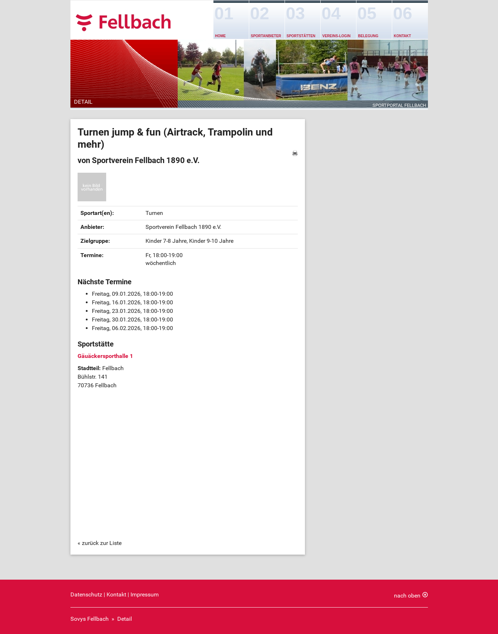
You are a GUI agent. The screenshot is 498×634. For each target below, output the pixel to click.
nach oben (407, 595)
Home (220, 36)
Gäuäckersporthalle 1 (105, 356)
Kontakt (402, 36)
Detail (124, 618)
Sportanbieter (266, 36)
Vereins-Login (336, 36)
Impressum (144, 594)
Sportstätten (301, 36)
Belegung (368, 36)
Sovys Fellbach (89, 618)
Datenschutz (86, 594)
